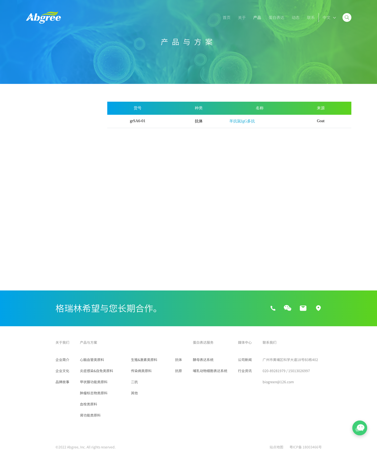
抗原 (178, 371)
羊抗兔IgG (76, 249)
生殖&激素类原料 (41, 194)
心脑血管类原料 (40, 119)
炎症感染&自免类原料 (45, 131)
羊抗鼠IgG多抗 (242, 121)
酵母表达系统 (203, 360)
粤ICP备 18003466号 (305, 447)
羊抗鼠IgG (76, 240)
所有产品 (34, 106)
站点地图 (276, 447)
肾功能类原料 (38, 182)
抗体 (178, 360)
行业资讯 (245, 371)
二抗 (30, 219)
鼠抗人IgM (76, 258)
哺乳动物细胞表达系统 (210, 371)
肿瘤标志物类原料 (41, 156)
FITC (31, 240)
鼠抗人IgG (35, 258)
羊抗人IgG (35, 249)
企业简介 (62, 360)
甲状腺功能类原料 (41, 144)
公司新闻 (245, 360)
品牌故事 (62, 382)
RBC (30, 231)
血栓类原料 (36, 169)
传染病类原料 (38, 207)
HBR (71, 231)
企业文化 (62, 371)
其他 (30, 276)
